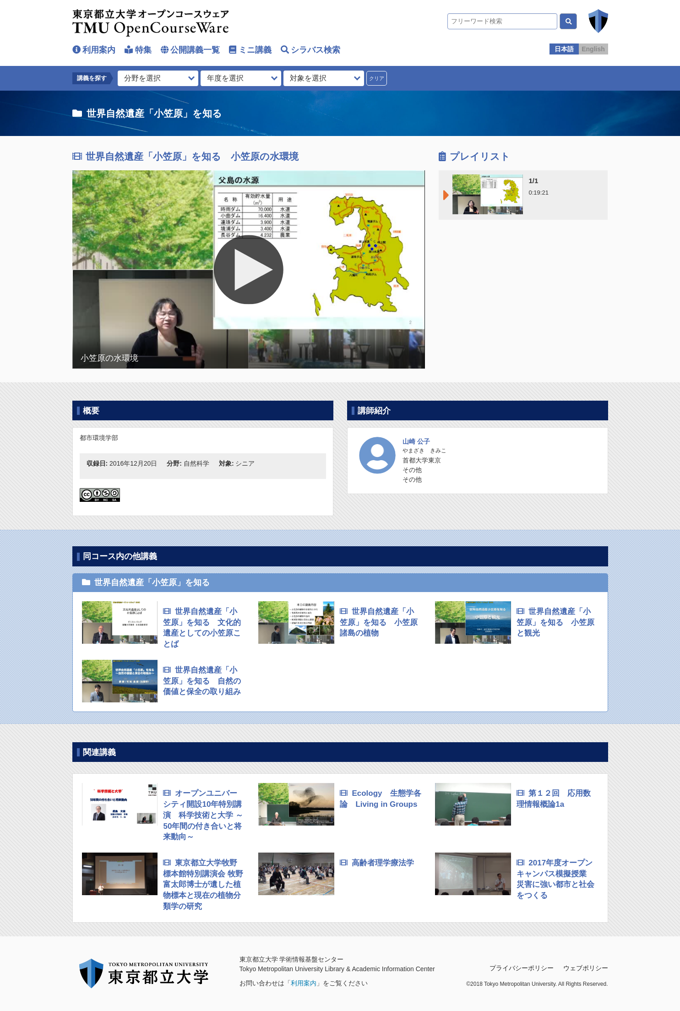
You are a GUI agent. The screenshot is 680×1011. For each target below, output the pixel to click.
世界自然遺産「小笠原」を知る (154, 113)
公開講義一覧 (195, 49)
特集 (143, 49)
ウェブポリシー (585, 968)
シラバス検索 (315, 49)
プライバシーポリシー (522, 968)
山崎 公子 (416, 441)
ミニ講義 (255, 49)
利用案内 (98, 49)
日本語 (564, 49)
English (593, 49)
